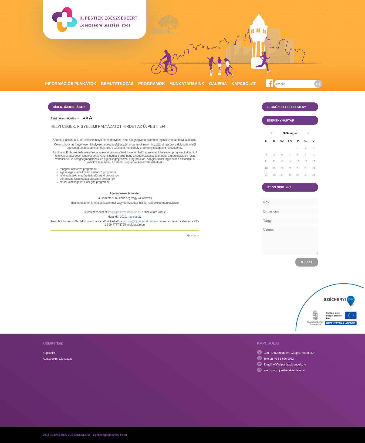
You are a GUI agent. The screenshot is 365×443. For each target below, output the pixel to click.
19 (274, 168)
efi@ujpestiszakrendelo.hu (124, 212)
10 (313, 154)
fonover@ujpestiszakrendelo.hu (142, 221)
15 (297, 161)
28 (289, 174)
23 (305, 168)
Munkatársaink (186, 83)
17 (313, 161)
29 (297, 174)
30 (305, 174)
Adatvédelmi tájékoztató (57, 358)
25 (266, 174)
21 (289, 168)
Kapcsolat (243, 83)
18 (266, 168)
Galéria (218, 83)
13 (282, 161)
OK (318, 84)
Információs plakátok (70, 83)
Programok (151, 83)
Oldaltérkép (53, 343)
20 (282, 168)
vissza (193, 235)
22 (297, 168)
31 (313, 174)
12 (274, 161)
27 (282, 174)
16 (305, 161)
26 (274, 174)
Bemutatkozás (117, 83)
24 (313, 168)
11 (266, 161)
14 (289, 161)
